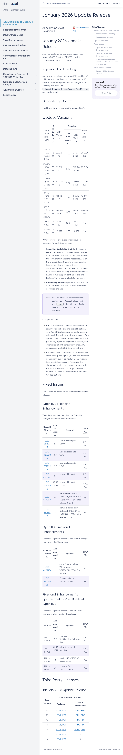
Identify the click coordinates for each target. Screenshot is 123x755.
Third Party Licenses (12, 39)
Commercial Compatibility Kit (19, 54)
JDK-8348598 (47, 466)
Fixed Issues (99, 44)
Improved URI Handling (105, 34)
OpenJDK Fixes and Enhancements (104, 48)
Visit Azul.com (102, 3)
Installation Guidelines (17, 44)
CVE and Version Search (17, 49)
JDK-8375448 (47, 512)
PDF (64, 710)
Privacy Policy (103, 749)
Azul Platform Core (14, 9)
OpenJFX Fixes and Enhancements (104, 54)
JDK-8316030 (47, 443)
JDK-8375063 (47, 485)
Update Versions (101, 41)
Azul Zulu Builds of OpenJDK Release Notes (16, 23)
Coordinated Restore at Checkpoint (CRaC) (14, 70)
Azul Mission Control (12, 85)
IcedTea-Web (15, 59)
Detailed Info (15, 64)
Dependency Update (104, 37)
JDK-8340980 (47, 581)
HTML (58, 710)
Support (115, 3)
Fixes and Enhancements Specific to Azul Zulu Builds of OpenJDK (107, 61)
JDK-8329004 (47, 455)
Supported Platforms (12, 30)
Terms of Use (116, 749)
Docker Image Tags (11, 34)
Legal (109, 749)
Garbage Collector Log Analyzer (13, 78)
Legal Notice (9, 90)
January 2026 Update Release (106, 30)
